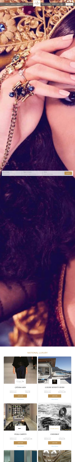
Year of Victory (6, 172)
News (62, 4)
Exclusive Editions (46, 4)
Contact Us (62, 1)
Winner (45, 172)
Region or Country (27, 172)
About (7, 4)
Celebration (25, 4)
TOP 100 (30, 4)
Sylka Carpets (20, 434)
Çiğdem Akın (20, 387)
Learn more (20, 396)
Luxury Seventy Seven (54, 387)
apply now (69, 4)
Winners (18, 4)
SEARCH (68, 173)
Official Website (20, 399)
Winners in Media (55, 4)
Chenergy (54, 434)
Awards (12, 4)
